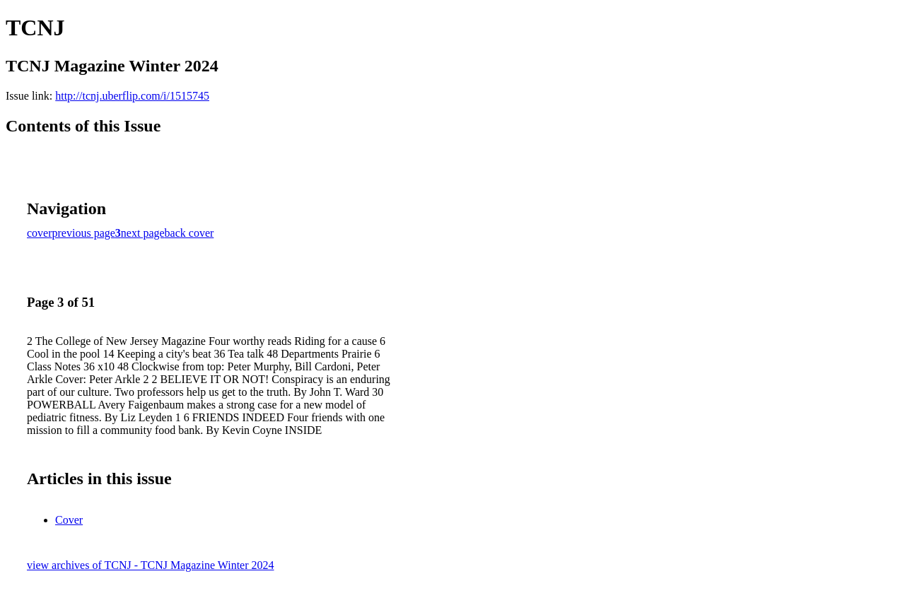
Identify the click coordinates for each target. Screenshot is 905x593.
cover (39, 233)
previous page (83, 233)
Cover (69, 520)
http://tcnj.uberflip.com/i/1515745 (132, 96)
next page (143, 233)
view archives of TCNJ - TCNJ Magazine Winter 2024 (150, 565)
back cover (189, 233)
